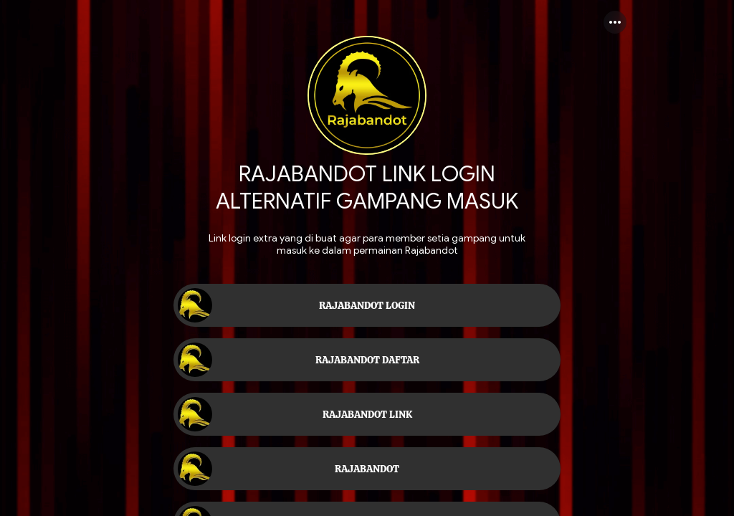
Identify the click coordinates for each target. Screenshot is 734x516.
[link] (367, 305)
